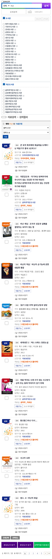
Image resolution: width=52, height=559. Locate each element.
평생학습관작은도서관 (13, 109)
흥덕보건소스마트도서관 (14, 70)
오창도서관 (9, 51)
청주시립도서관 (11, 24)
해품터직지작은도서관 (13, 112)
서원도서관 (9, 43)
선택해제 (45, 19)
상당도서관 (9, 40)
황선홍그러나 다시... (28, 420)
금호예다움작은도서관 (13, 92)
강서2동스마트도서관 (13, 76)
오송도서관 (9, 48)
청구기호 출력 (22, 170)
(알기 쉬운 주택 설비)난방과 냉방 (33, 305)
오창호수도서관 (11, 54)
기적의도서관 (10, 35)
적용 (5, 137)
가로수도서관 (10, 26)
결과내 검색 (5, 1)
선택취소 (15, 537)
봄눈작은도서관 (11, 101)
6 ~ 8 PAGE (45, 553)
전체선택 (38, 19)
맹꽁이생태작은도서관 (13, 98)
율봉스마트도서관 (12, 79)
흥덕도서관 (9, 62)
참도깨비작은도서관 (12, 106)
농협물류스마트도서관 (13, 68)
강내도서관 (9, 29)
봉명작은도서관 (11, 103)
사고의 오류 (25, 458)
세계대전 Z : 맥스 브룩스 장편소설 (34, 342)
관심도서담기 (22, 167)
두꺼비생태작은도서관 (15, 95)
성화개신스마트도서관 (13, 65)
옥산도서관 (9, 57)
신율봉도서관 (10, 46)
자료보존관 (9, 73)
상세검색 (13, 11)
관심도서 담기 (9, 544)
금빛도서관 (9, 32)
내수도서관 (9, 37)
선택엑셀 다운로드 (41, 544)
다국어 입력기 (38, 12)
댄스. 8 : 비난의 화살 (29, 498)
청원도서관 (9, 59)
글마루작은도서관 (13, 90)
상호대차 (27, 250)
